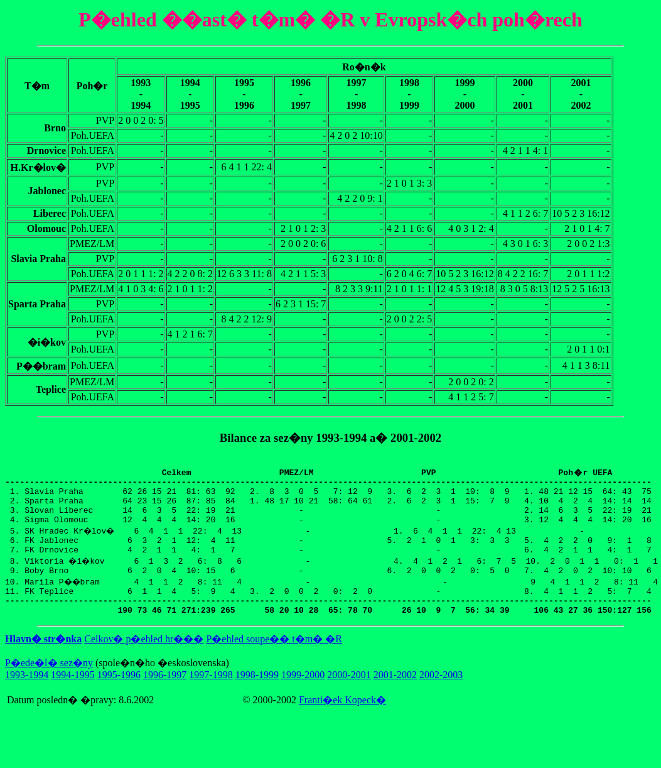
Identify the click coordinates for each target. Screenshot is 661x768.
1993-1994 (26, 697)
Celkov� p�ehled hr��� (143, 661)
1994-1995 (72, 697)
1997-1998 (210, 697)
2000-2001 (348, 697)
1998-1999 (257, 697)
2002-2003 (441, 697)
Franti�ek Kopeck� (342, 722)
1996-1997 (164, 697)
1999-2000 (303, 697)
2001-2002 (395, 697)
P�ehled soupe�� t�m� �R (273, 661)
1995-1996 (119, 697)
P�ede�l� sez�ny (49, 685)
